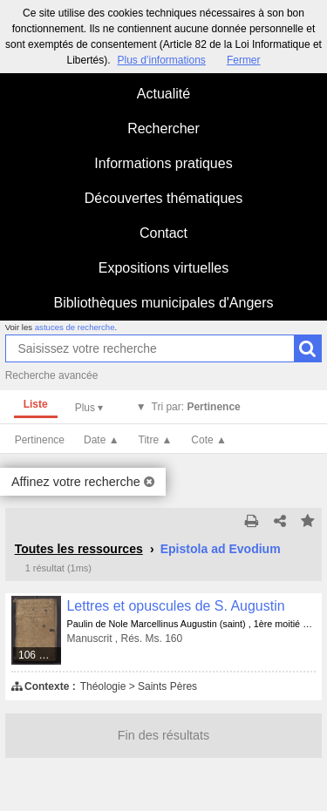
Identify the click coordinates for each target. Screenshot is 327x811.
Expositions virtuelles (163, 267)
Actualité (163, 93)
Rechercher (163, 128)
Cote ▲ (209, 440)
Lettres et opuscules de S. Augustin (175, 605)
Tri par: (196, 407)
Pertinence (40, 440)
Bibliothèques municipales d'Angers (163, 302)
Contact (163, 233)
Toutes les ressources (79, 549)
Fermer (244, 60)
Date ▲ (101, 440)
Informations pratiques (163, 163)
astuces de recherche (75, 327)
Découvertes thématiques (163, 198)
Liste (36, 404)
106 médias (40, 655)
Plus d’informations (161, 60)
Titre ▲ (156, 440)
